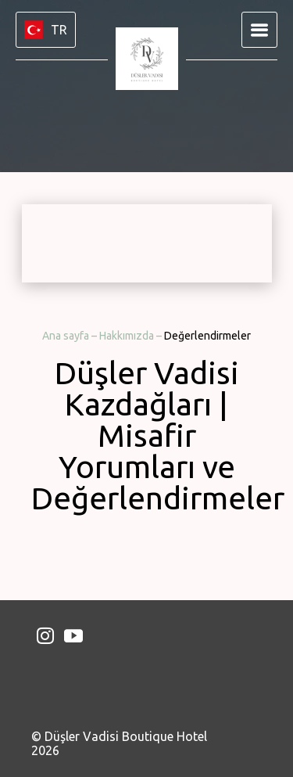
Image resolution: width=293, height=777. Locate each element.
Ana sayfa (66, 335)
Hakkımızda (127, 335)
